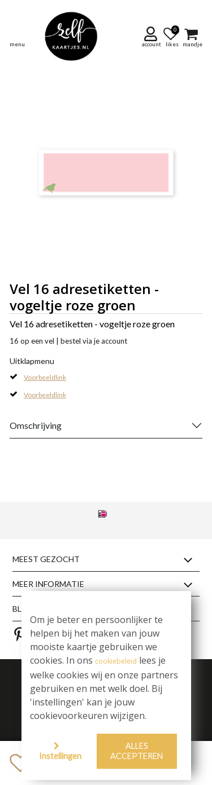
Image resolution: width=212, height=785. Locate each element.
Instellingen (60, 756)
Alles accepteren (136, 751)
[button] (152, 36)
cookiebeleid (116, 661)
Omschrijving (36, 425)
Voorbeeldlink (45, 377)
